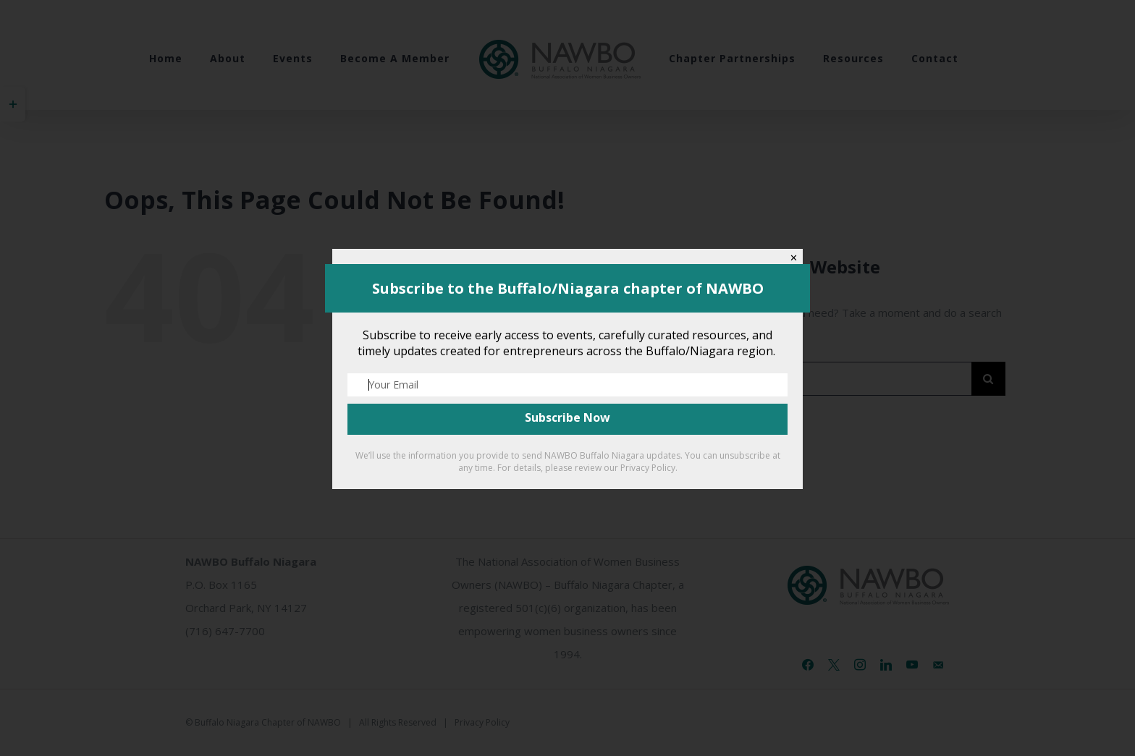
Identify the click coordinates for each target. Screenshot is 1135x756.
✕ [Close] (794, 257)
